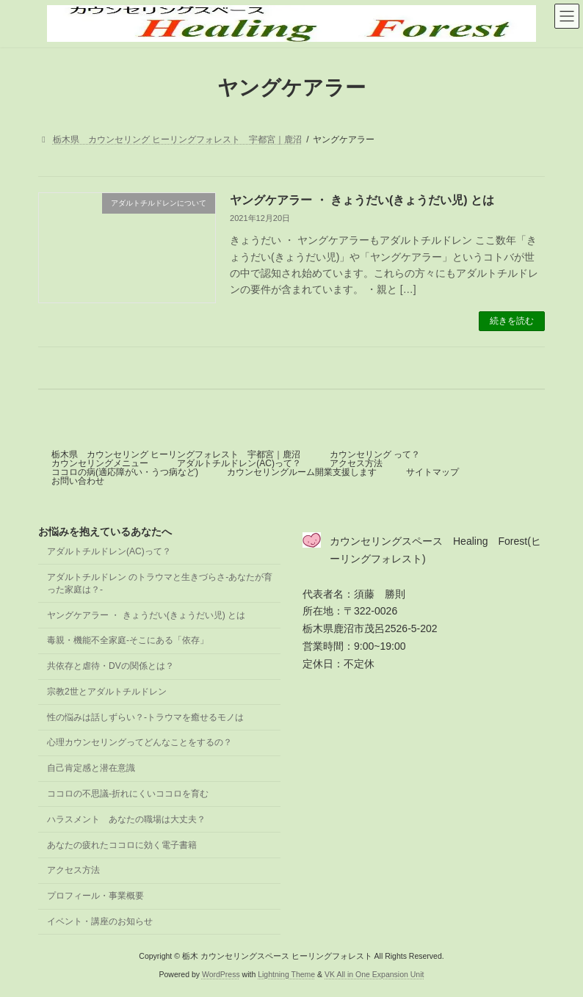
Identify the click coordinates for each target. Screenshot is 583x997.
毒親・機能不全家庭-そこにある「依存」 (128, 640)
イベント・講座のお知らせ (100, 921)
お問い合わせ (77, 481)
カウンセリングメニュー (99, 463)
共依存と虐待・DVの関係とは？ (110, 666)
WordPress (221, 974)
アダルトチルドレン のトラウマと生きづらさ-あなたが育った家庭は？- (159, 583)
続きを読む (512, 321)
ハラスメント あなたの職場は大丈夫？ (126, 819)
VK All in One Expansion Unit (374, 974)
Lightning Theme (286, 974)
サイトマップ (432, 472)
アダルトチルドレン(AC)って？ (239, 463)
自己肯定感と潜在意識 (91, 768)
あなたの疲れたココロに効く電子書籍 (122, 844)
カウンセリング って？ (375, 454)
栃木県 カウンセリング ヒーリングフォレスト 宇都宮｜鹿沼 (175, 454)
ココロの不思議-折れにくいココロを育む (128, 793)
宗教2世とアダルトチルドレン (107, 691)
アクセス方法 (356, 463)
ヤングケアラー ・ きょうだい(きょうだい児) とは (362, 200)
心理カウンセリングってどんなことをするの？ (139, 742)
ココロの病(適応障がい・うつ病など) (124, 472)
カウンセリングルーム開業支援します (302, 472)
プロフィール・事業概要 (95, 896)
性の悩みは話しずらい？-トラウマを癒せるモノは (145, 716)
